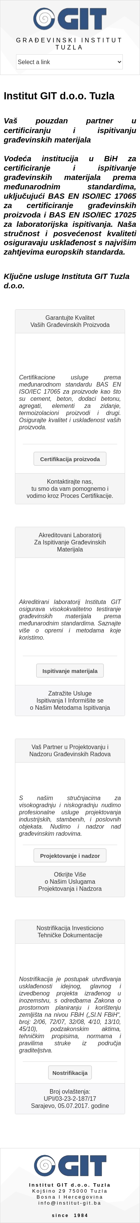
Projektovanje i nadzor (70, 856)
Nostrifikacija (69, 1073)
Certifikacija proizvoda (70, 459)
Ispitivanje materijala (70, 671)
